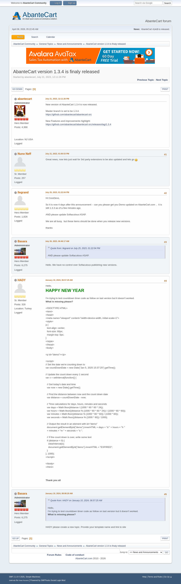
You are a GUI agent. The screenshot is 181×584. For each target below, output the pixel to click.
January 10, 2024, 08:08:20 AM (59, 493)
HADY (22, 280)
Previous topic (145, 80)
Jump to (123, 552)
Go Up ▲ (168, 577)
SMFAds (12, 580)
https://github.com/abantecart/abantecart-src (69, 114)
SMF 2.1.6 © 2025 (17, 577)
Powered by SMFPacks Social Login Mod (47, 580)
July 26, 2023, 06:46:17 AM (57, 241)
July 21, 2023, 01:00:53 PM (57, 154)
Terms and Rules (155, 577)
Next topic (162, 80)
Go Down (17, 89)
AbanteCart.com (83, 558)
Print (165, 89)
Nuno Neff (24, 153)
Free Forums (24, 580)
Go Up (15, 538)
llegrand (23, 192)
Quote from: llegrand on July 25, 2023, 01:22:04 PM (75, 248)
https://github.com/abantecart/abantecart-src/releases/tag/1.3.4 (78, 124)
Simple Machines (33, 577)
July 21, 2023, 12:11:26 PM (57, 99)
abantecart (25, 98)
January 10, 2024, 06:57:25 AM (59, 280)
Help (144, 577)
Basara (22, 241)
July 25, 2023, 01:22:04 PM (57, 192)
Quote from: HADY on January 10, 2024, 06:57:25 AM (76, 500)
